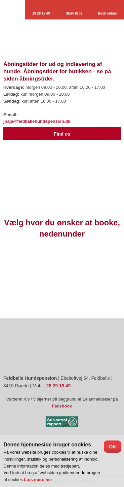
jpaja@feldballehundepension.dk (36, 121)
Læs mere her (38, 479)
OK (112, 446)
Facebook (62, 406)
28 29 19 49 (58, 385)
